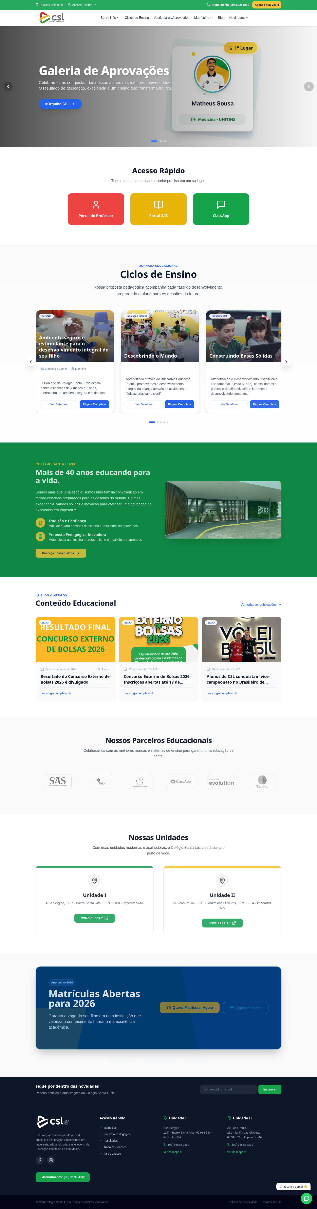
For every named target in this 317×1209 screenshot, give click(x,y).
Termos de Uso (271, 1202)
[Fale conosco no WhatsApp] (306, 1198)
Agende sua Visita (267, 4)
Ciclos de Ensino (137, 17)
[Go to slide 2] (161, 141)
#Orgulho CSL (60, 104)
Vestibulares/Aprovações (171, 17)
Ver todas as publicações (261, 604)
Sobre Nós (110, 17)
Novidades (239, 17)
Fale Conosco (110, 1153)
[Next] (286, 362)
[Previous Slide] (8, 86)
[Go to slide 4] (164, 422)
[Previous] (31, 362)
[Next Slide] (309, 86)
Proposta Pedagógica (115, 1134)
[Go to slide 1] (154, 141)
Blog (221, 17)
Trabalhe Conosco (113, 1147)
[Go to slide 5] (167, 422)
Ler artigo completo (56, 693)
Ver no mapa (173, 1152)
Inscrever (270, 1089)
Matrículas (203, 17)
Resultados (108, 1140)
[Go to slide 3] (165, 141)
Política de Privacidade (243, 1202)
